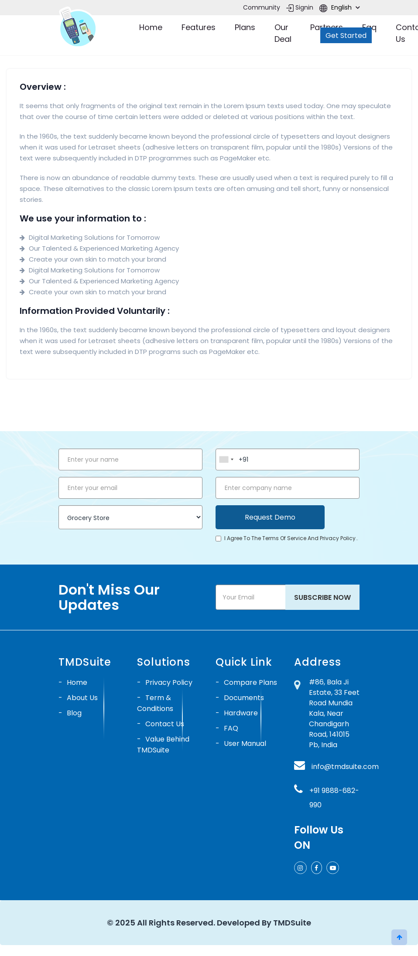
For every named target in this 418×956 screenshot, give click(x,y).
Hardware (241, 713)
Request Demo (270, 517)
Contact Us (164, 724)
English (339, 7)
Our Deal (282, 33)
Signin (299, 7)
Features (199, 27)
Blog (74, 713)
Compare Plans (250, 682)
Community (261, 7)
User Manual (245, 743)
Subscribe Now (322, 597)
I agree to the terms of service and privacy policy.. (287, 538)
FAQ (231, 728)
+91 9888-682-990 (334, 798)
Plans (245, 27)
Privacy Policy (168, 682)
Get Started (346, 36)
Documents (244, 698)
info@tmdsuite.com (345, 767)
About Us (82, 698)
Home (150, 27)
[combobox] (226, 459)
